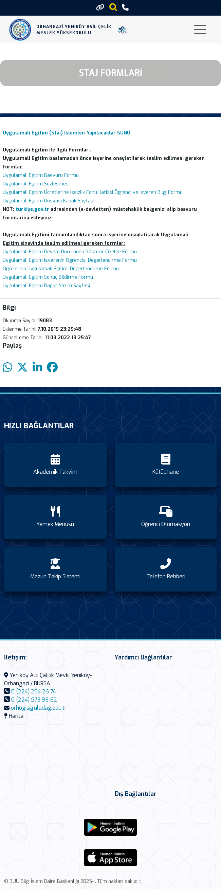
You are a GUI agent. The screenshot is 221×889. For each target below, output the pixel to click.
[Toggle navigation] (200, 30)
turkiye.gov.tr (32, 209)
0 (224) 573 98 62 (34, 699)
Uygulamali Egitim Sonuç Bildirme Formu (48, 277)
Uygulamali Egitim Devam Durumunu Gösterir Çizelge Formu (70, 252)
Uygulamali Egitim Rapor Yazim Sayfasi (46, 286)
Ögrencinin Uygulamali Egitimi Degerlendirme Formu (61, 269)
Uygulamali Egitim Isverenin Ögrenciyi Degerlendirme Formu (70, 260)
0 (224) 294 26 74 (33, 691)
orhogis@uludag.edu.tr (39, 707)
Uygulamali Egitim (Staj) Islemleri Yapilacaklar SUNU (66, 133)
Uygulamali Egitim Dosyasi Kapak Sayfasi (48, 201)
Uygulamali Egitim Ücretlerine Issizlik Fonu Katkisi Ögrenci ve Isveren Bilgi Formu (93, 192)
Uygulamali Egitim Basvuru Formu (41, 175)
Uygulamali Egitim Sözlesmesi (36, 184)
